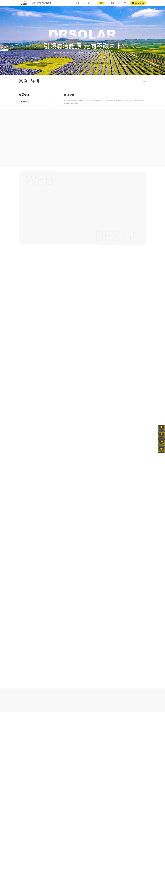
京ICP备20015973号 (100, 875)
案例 (92, 3)
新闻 (105, 3)
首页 (66, 3)
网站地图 (111, 875)
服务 (79, 3)
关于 (118, 3)
